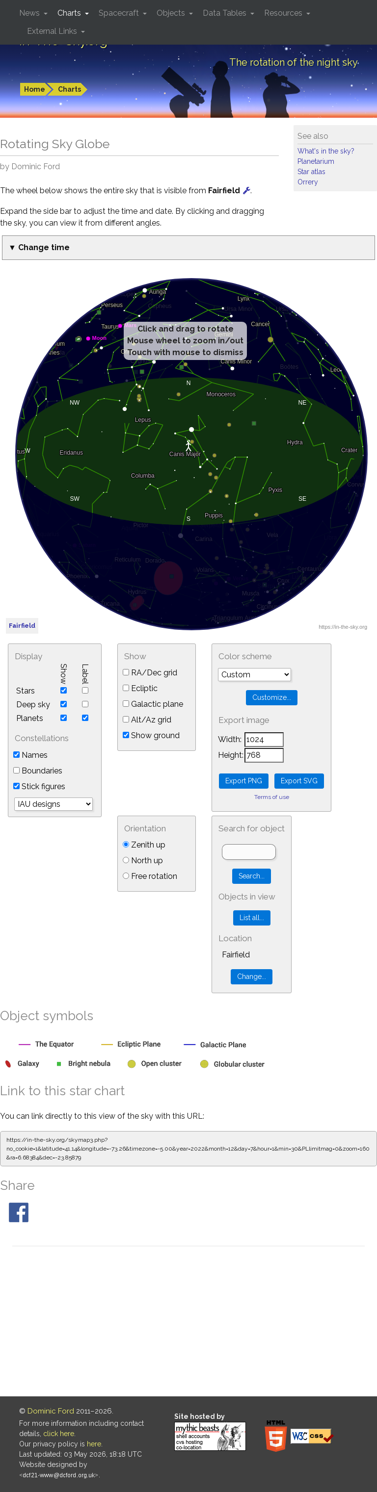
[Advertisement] (188, 1322)
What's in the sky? (325, 151)
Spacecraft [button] (120, 13)
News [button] (30, 13)
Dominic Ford (50, 1411)
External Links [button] (53, 31)
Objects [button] (172, 13)
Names (30, 755)
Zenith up (144, 844)
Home (34, 89)
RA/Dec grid (150, 672)
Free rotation (150, 876)
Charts (69, 89)
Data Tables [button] (225, 13)
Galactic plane (153, 704)
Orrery (307, 182)
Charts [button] (70, 13)
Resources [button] (284, 13)
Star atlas (311, 172)
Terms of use (271, 797)
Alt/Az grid (147, 719)
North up (143, 860)
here (94, 1444)
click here (58, 1434)
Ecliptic (140, 688)
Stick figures (39, 786)
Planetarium (315, 161)
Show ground (151, 735)
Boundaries (37, 770)
